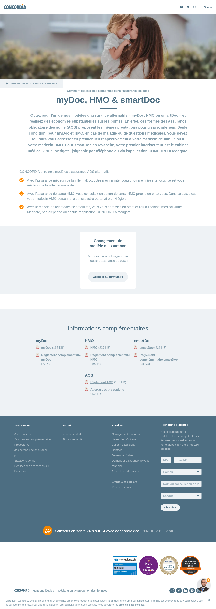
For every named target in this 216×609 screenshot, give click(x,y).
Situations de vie (24, 460)
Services (118, 425)
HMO (150, 115)
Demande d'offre (122, 455)
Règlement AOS (101, 382)
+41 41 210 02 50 (158, 531)
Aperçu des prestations (107, 389)
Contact (117, 450)
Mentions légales (43, 590)
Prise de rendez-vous (125, 471)
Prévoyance (21, 444)
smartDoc (169, 115)
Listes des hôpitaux (124, 439)
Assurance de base (26, 434)
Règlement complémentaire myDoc (61, 357)
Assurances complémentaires (33, 439)
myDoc (138, 115)
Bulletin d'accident (123, 444)
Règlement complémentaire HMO (110, 357)
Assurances (22, 425)
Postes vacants (121, 487)
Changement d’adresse (126, 434)
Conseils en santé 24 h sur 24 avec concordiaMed (97, 531)
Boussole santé (73, 439)
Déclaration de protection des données (82, 590)
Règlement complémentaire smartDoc (159, 357)
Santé (67, 425)
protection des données (131, 604)
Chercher (170, 507)
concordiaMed (72, 434)
